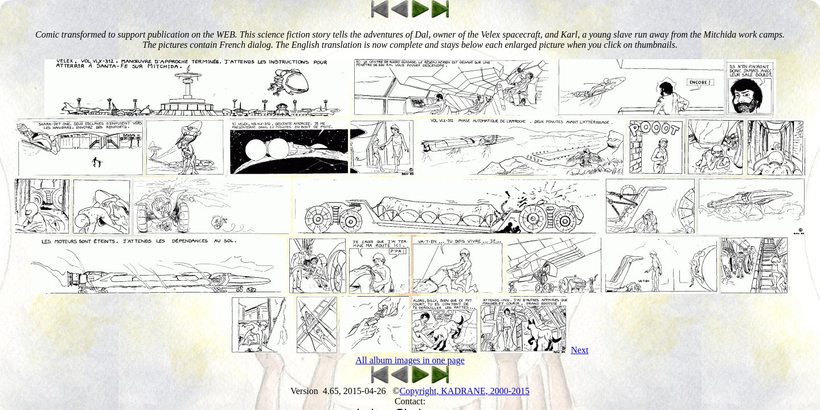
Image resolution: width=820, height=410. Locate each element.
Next (579, 350)
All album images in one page (410, 360)
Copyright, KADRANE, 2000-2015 (465, 391)
